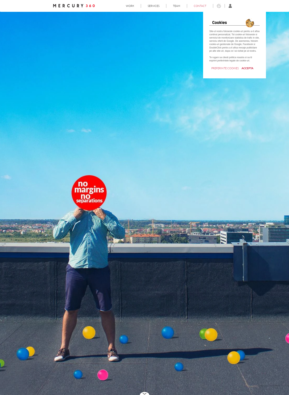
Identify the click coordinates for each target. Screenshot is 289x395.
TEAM (176, 5)
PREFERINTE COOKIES (225, 68)
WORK (130, 5)
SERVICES (153, 5)
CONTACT (200, 5)
